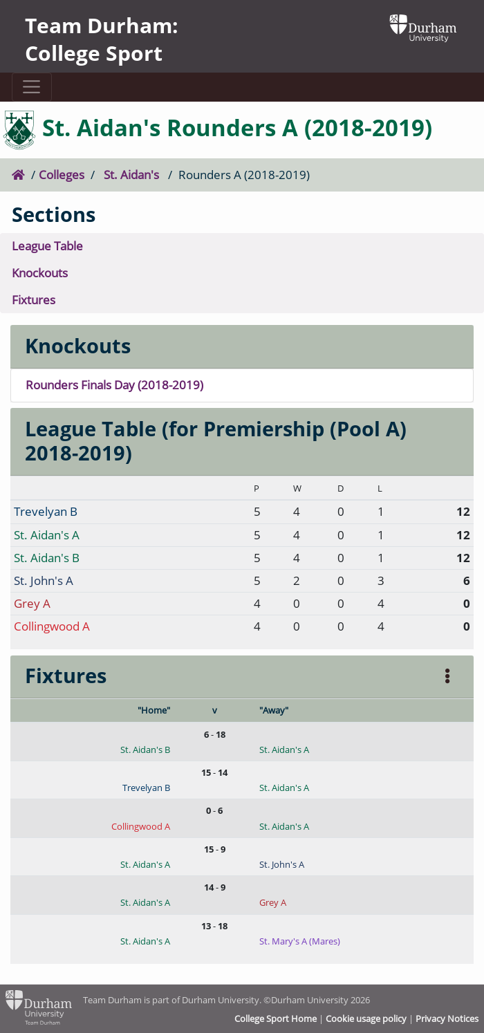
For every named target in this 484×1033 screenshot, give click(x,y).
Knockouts (40, 273)
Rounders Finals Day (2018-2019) (114, 385)
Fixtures (33, 300)
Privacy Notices (447, 1018)
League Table (47, 246)
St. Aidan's (131, 175)
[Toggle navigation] (32, 87)
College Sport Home (275, 1018)
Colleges (61, 175)
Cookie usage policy (366, 1018)
